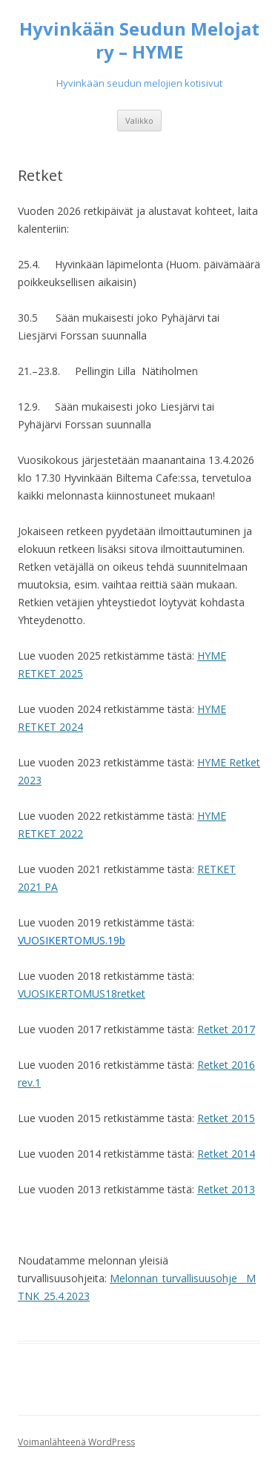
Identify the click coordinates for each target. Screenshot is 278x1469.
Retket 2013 (226, 1189)
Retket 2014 (226, 1154)
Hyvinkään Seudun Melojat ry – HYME (139, 41)
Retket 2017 (226, 1029)
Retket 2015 (226, 1118)
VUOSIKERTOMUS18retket (81, 993)
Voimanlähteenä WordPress (76, 1442)
